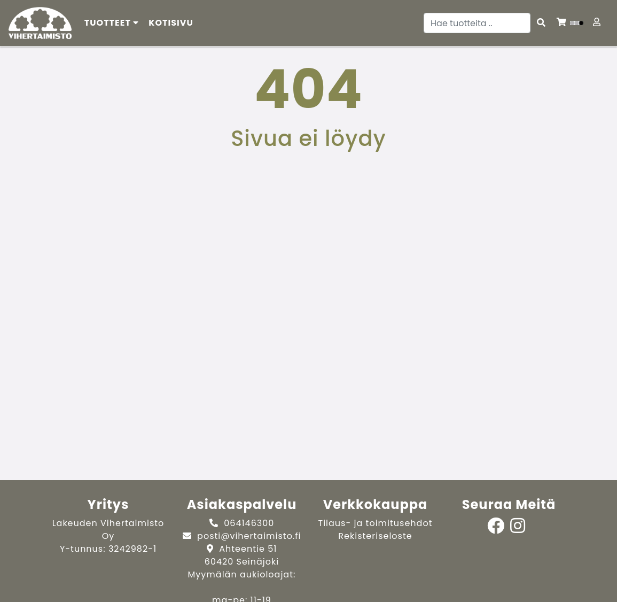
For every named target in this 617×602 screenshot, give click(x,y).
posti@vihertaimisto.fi (249, 536)
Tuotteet (111, 23)
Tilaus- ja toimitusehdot (375, 523)
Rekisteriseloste (375, 536)
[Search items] (541, 23)
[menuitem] (171, 23)
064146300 (249, 523)
